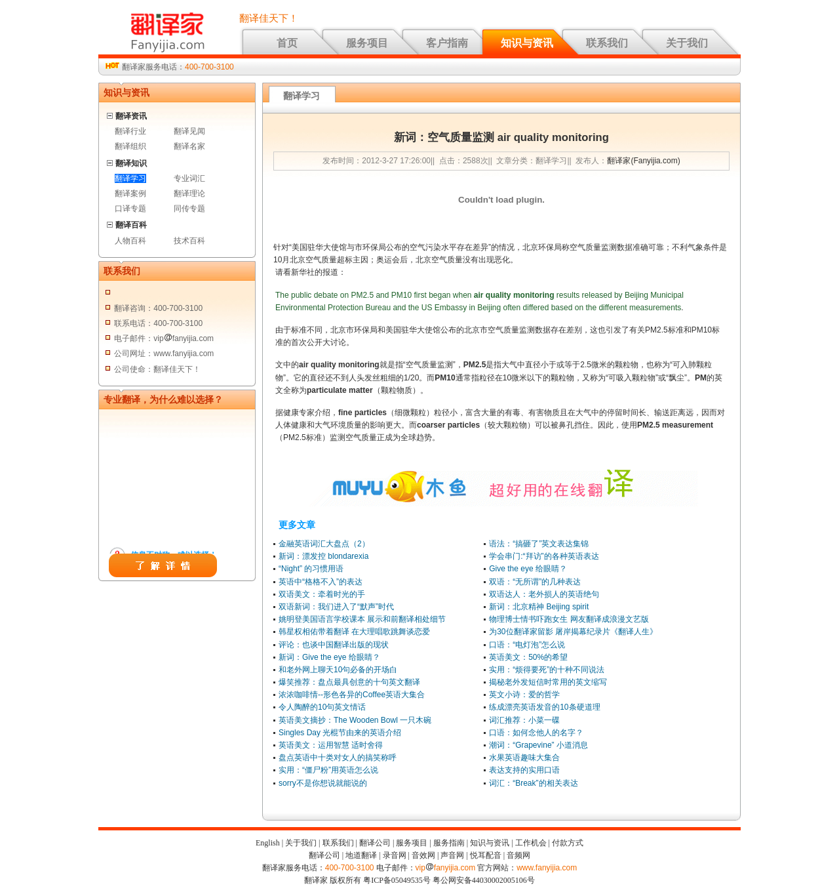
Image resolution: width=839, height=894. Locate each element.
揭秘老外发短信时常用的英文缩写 (548, 682)
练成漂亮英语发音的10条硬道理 (544, 707)
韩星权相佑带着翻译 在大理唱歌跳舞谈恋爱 (354, 631)
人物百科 (130, 240)
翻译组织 (130, 146)
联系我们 (607, 43)
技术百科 (189, 240)
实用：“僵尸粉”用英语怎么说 (328, 770)
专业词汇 (189, 178)
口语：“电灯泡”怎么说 (527, 644)
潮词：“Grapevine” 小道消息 (538, 745)
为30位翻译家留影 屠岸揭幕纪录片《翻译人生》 (573, 631)
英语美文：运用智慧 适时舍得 (331, 745)
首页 (287, 43)
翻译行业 (130, 131)
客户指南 (447, 43)
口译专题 (130, 208)
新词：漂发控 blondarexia (323, 556)
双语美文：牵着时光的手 (322, 594)
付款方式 (567, 842)
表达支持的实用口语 (524, 770)
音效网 (423, 855)
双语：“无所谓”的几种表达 (535, 581)
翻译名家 (189, 146)
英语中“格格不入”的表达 (320, 581)
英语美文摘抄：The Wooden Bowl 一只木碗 (355, 720)
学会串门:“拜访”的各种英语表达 (543, 556)
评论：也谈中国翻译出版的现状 (334, 644)
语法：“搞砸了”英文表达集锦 (539, 543)
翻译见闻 (189, 131)
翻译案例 (130, 193)
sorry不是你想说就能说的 (323, 783)
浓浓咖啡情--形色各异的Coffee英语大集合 (352, 694)
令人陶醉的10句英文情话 (322, 707)
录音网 (394, 855)
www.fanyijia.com (547, 867)
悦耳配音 (485, 855)
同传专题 (189, 208)
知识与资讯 (527, 43)
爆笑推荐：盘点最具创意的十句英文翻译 (349, 682)
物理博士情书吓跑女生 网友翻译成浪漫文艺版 (568, 619)
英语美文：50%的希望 (528, 657)
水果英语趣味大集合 (524, 757)
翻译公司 (375, 842)
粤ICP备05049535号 (397, 880)
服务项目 (367, 43)
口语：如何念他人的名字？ (536, 732)
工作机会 (531, 842)
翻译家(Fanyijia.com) (643, 160)
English (268, 842)
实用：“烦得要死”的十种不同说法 (546, 669)
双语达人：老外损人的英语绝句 (544, 594)
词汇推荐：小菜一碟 (524, 720)
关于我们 (687, 43)
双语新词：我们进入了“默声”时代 (336, 606)
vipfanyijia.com (446, 867)
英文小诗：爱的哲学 (524, 694)
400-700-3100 (209, 66)
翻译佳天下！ (268, 18)
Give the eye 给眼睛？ (528, 568)
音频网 (518, 855)
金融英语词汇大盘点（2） (324, 543)
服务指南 (449, 842)
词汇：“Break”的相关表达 (533, 783)
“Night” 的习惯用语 (311, 568)
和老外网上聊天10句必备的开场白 (338, 669)
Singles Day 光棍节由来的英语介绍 (340, 732)
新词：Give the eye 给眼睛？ (329, 657)
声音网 (452, 855)
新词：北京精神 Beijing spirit (539, 606)
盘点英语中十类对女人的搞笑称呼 (338, 757)
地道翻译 (361, 855)
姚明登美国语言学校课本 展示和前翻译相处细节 (362, 619)
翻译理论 (189, 193)
